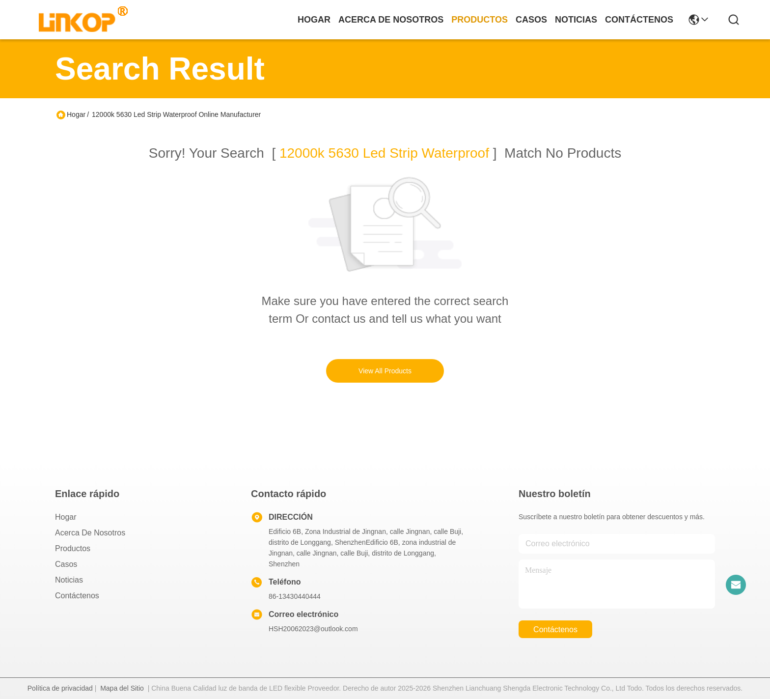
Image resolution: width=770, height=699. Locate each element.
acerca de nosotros (390, 20)
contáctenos (639, 20)
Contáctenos (77, 595)
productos (479, 20)
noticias (576, 20)
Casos (66, 564)
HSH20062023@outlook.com (313, 629)
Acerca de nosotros (90, 533)
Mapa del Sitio (122, 688)
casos (531, 20)
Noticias (69, 580)
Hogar (314, 20)
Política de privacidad (60, 688)
